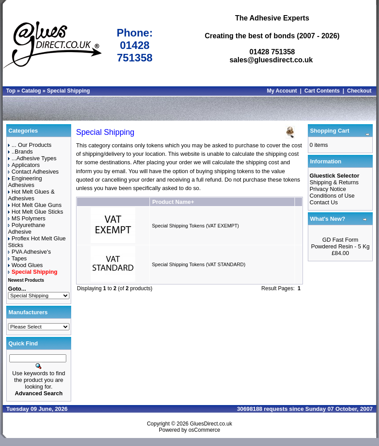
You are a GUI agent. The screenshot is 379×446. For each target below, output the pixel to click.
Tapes (17, 258)
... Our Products (30, 145)
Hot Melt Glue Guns (34, 205)
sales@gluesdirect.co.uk (271, 60)
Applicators (24, 165)
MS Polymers (26, 218)
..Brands (20, 151)
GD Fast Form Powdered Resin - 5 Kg (340, 243)
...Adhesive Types (32, 158)
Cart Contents (321, 91)
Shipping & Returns (334, 182)
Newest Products (26, 280)
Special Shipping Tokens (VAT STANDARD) (199, 264)
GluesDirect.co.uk (211, 424)
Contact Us (324, 202)
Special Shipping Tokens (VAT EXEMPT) (195, 225)
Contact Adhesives (33, 171)
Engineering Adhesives (25, 181)
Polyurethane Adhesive (26, 228)
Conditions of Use (332, 195)
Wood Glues (25, 265)
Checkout (359, 91)
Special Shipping (68, 91)
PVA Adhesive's (29, 251)
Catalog (31, 91)
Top (11, 91)
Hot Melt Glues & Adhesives (31, 195)
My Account (282, 91)
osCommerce (204, 430)
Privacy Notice (328, 189)
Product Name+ (173, 202)
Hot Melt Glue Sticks (35, 211)
